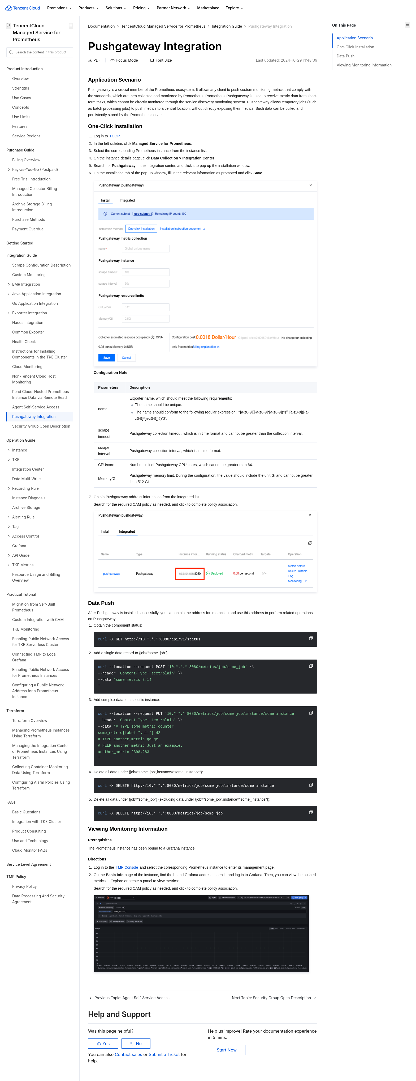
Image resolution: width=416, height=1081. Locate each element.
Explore (235, 8)
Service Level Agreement (28, 864)
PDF (94, 60)
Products (89, 8)
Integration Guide (227, 26)
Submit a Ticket (165, 1054)
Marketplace (208, 8)
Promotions (59, 8)
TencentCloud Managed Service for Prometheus (163, 26)
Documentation (101, 26)
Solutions (116, 8)
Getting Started (19, 243)
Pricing (141, 8)
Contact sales (129, 1054)
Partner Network (174, 8)
